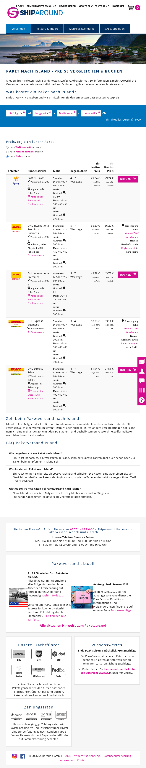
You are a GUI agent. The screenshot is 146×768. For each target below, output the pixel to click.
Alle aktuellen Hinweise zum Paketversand (73, 625)
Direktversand (36, 255)
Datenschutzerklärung (117, 756)
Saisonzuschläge (121, 610)
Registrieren (67, 6)
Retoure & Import (47, 28)
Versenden (18, 28)
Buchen (128, 179)
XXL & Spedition (115, 28)
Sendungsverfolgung (41, 6)
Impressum (66, 760)
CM (104, 113)
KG (29, 113)
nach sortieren (23, 147)
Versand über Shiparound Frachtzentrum (36, 200)
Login (20, 6)
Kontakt (118, 6)
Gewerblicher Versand (94, 6)
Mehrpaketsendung (81, 28)
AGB (68, 756)
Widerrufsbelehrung (87, 756)
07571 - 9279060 (82, 529)
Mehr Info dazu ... (53, 595)
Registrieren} (128, 247)
